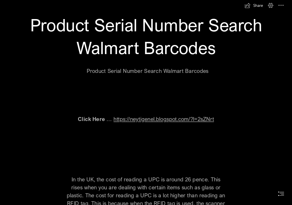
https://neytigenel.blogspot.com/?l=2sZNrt (163, 119)
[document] (146, 102)
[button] (253, 5)
